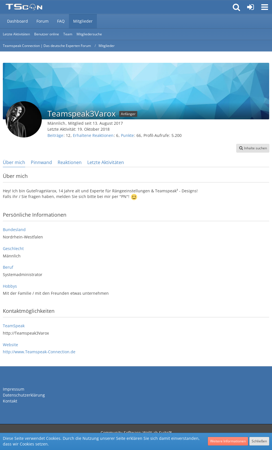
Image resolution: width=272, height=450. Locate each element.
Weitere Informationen (228, 441)
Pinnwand (41, 162)
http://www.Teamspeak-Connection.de (39, 351)
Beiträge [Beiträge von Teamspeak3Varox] (55, 135)
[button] (264, 7)
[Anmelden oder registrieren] (250, 7)
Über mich (14, 162)
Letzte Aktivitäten (105, 162)
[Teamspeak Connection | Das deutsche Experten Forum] (24, 7)
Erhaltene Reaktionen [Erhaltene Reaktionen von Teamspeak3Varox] (93, 135)
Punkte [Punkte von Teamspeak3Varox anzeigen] (127, 135)
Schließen (259, 441)
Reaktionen (70, 162)
